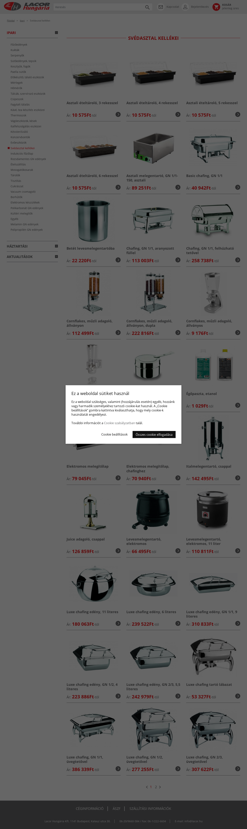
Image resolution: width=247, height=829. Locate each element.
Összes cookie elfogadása (154, 434)
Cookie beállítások (114, 434)
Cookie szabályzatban (119, 423)
